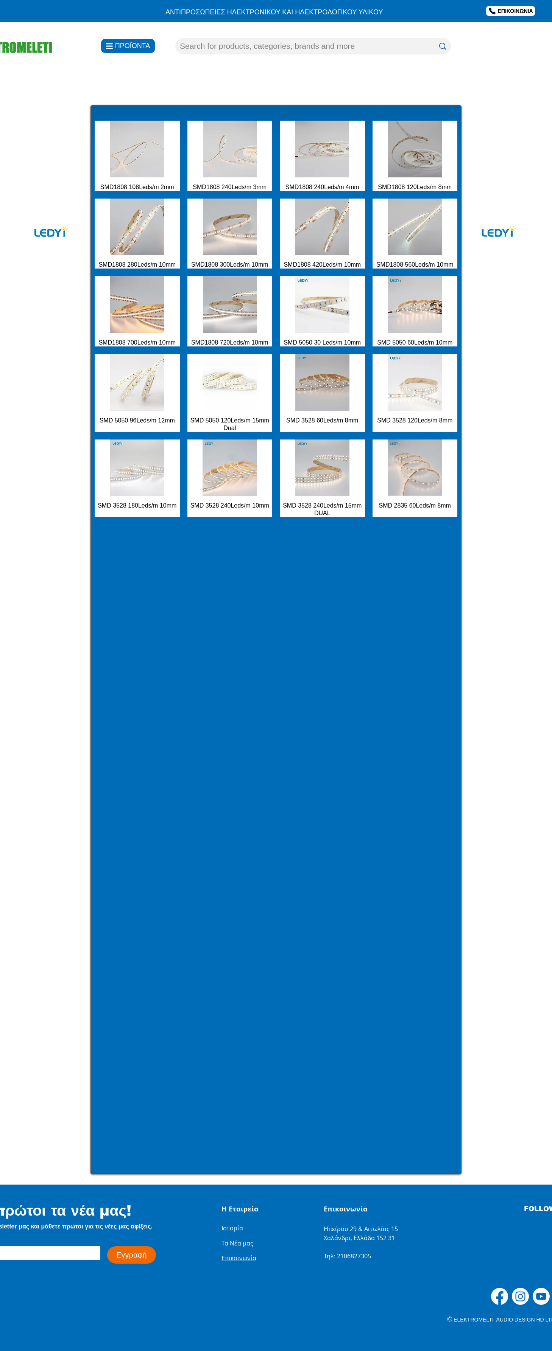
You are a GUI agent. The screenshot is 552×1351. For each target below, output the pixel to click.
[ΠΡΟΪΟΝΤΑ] (128, 46)
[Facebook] (499, 1296)
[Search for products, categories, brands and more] (301, 46)
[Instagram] (520, 1296)
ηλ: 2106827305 (349, 1256)
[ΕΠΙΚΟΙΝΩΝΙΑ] (510, 11)
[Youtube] (541, 1296)
